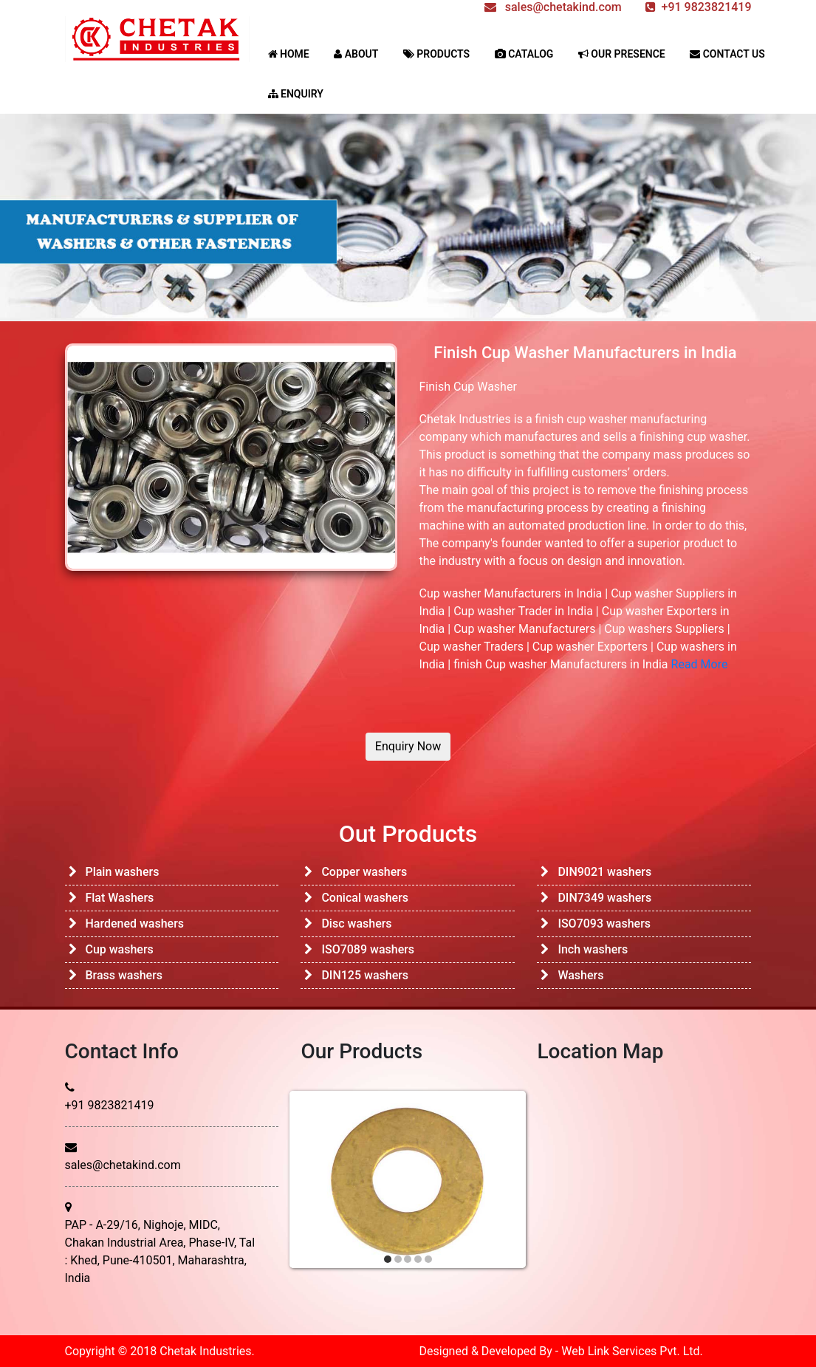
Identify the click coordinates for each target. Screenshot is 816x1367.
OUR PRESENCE (621, 54)
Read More (699, 664)
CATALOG (524, 54)
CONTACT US (727, 54)
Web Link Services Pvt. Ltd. (632, 1351)
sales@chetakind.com (123, 1165)
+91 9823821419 (109, 1105)
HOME (288, 54)
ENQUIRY (295, 94)
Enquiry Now (408, 746)
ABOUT (356, 54)
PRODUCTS (436, 54)
